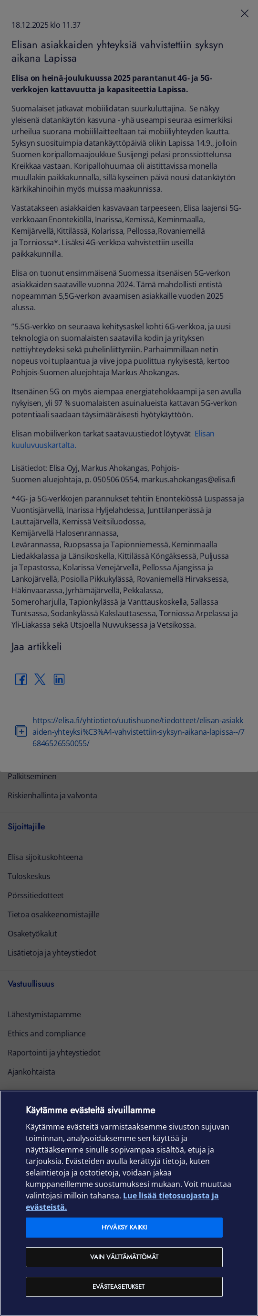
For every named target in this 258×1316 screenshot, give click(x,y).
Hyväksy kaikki (124, 1227)
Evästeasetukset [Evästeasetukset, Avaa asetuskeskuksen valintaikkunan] (119, 1286)
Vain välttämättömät (124, 1257)
